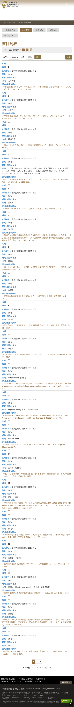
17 (9, 544)
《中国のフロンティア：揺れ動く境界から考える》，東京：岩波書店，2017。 (33, 209)
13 (9, 425)
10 (9, 335)
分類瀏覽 (20, 22)
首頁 (5, 22)
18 (9, 573)
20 (9, 631)
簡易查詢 (39, 30)
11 (9, 364)
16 (9, 515)
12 (9, 396)
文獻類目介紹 (9, 30)
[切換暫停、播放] (56, 17)
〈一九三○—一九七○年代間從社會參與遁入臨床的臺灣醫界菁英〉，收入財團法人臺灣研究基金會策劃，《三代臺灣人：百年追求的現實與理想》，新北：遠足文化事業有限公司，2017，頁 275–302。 (37, 622)
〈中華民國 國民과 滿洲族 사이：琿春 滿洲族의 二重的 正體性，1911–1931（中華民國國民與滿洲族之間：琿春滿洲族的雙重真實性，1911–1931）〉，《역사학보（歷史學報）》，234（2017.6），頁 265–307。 (36, 505)
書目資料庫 (12, 22)
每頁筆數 (26, 668)
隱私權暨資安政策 (8, 679)
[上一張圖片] (61, 17)
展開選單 (66, 682)
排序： (5, 57)
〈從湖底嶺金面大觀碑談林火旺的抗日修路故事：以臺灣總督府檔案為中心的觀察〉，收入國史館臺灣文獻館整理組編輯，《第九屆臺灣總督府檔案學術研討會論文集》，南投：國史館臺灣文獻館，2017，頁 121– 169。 (37, 237)
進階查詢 (53, 30)
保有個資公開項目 (26, 679)
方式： (23, 57)
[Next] (40, 662)
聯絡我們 (39, 679)
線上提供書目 (9, 35)
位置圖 (65, 693)
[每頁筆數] (34, 668)
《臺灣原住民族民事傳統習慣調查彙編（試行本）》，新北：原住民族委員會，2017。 (36, 593)
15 (9, 483)
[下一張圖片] (66, 17)
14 (9, 454)
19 (9, 600)
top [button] (71, 704)
